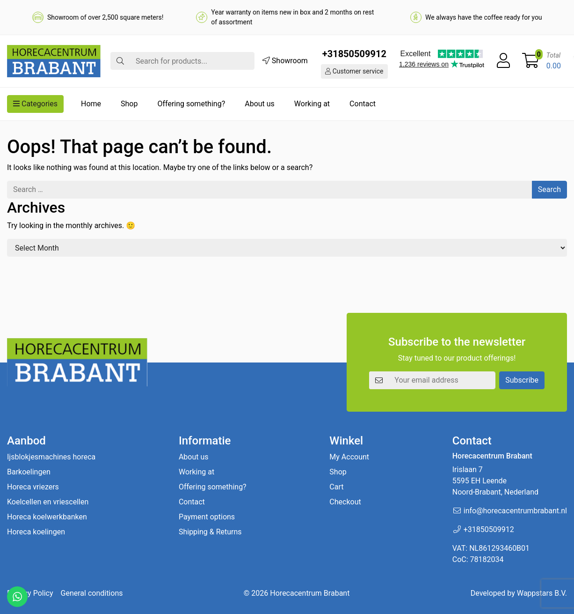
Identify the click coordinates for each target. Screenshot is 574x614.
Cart (336, 486)
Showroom (285, 60)
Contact (362, 103)
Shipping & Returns (210, 531)
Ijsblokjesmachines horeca (51, 456)
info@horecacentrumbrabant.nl (515, 510)
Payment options (207, 516)
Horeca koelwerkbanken (47, 516)
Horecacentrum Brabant (309, 593)
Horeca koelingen (36, 531)
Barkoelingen (29, 471)
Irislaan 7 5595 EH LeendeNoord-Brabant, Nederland (495, 480)
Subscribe (521, 380)
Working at (312, 103)
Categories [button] (35, 103)
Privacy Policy (30, 593)
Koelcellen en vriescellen (47, 501)
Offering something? (191, 103)
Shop (129, 103)
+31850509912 (354, 53)
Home (91, 103)
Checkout (345, 501)
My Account (349, 456)
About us (260, 103)
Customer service (354, 71)
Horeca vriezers (33, 486)
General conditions (92, 593)
